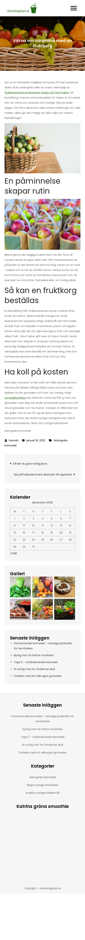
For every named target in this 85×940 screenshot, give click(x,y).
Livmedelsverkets (15, 398)
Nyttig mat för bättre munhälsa (34, 655)
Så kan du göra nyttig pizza (30, 463)
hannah (13, 440)
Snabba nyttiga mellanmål (42, 793)
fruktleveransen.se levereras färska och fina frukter (37, 92)
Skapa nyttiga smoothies (42, 785)
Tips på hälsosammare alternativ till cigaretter (42, 474)
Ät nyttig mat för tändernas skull (34, 669)
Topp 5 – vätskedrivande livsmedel (36, 662)
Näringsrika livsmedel (42, 777)
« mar (13, 553)
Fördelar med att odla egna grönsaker (38, 676)
